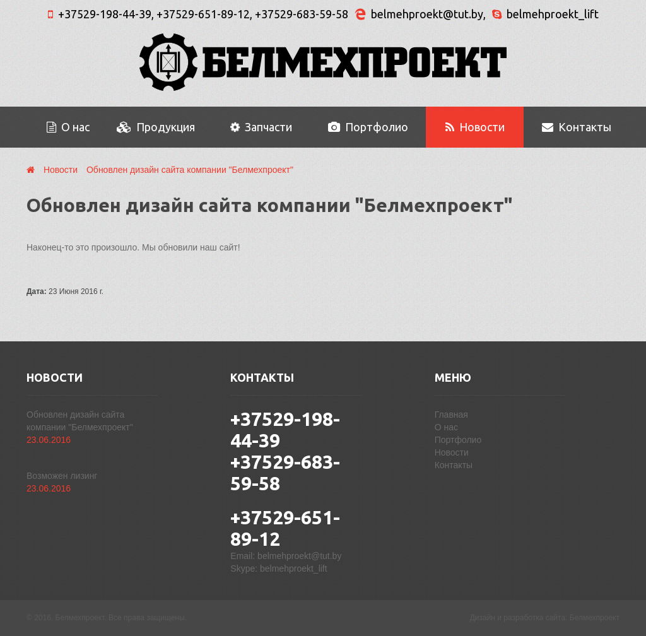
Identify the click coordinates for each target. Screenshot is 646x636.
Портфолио (368, 127)
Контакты (576, 127)
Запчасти (259, 127)
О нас (68, 127)
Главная (451, 414)
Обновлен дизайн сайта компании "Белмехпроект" (189, 170)
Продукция (156, 127)
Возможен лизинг (61, 476)
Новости (475, 127)
